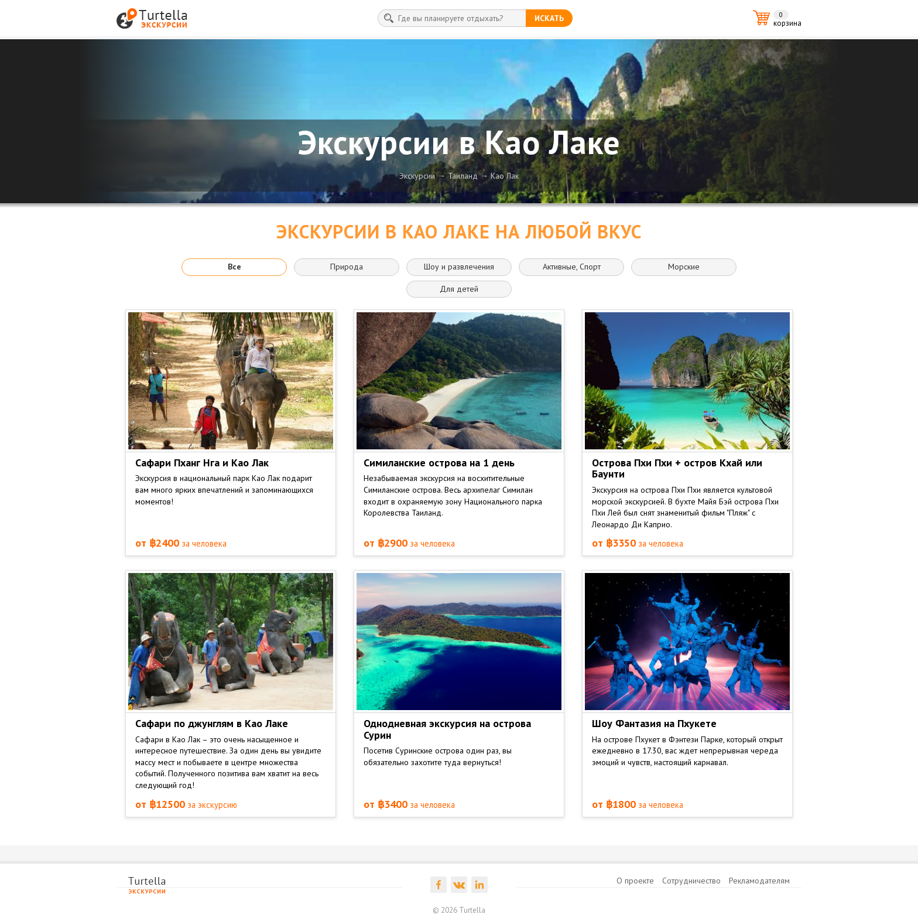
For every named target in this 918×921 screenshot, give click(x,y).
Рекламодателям (759, 880)
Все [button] (234, 266)
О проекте (635, 880)
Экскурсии (417, 175)
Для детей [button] (459, 289)
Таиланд (463, 175)
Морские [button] (684, 266)
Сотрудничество (691, 880)
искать (549, 18)
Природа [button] (346, 266)
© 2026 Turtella (459, 910)
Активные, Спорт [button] (572, 266)
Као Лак (505, 175)
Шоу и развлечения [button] (459, 266)
